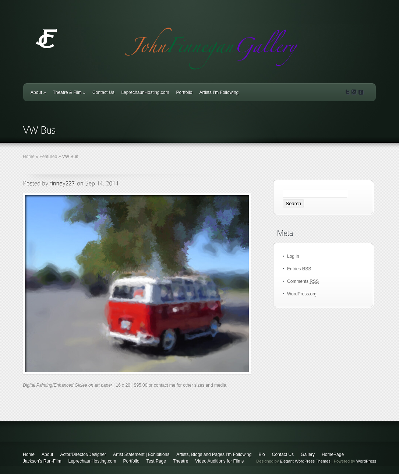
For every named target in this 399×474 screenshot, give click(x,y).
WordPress (366, 461)
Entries (299, 268)
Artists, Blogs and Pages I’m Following (213, 454)
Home (29, 156)
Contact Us (103, 92)
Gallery (308, 454)
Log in (293, 256)
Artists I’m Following (219, 92)
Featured (48, 156)
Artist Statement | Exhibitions (141, 454)
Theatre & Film (69, 92)
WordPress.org (302, 293)
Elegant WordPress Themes (305, 461)
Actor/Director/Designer (83, 454)
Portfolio (184, 92)
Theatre (180, 461)
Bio (261, 454)
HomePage (333, 454)
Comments (303, 281)
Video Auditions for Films (219, 461)
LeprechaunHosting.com (145, 92)
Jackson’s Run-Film (42, 461)
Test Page (156, 461)
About (38, 92)
